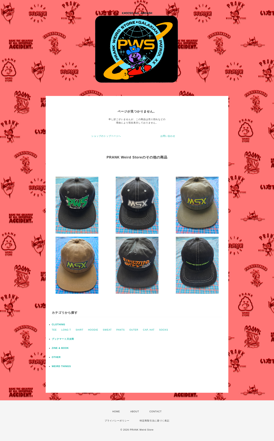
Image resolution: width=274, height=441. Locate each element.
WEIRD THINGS (61, 366)
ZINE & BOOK (60, 348)
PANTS (120, 330)
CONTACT (155, 411)
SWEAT (107, 330)
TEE (54, 330)
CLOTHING (58, 324)
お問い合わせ (167, 136)
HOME (116, 411)
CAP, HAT (149, 330)
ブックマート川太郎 (63, 339)
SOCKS (163, 330)
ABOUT (134, 411)
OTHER (56, 357)
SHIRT (80, 330)
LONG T (66, 330)
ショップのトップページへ (106, 136)
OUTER (133, 330)
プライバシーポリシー (117, 420)
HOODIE (93, 330)
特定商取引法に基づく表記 (154, 420)
